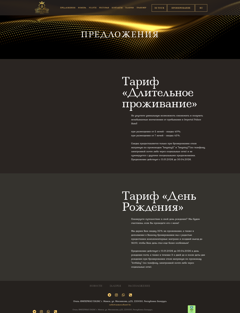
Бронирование (181, 8)
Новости (96, 286)
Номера (82, 8)
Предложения (67, 8)
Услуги (93, 8)
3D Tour (159, 8)
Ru (201, 8)
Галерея (129, 8)
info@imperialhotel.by (120, 304)
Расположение (139, 286)
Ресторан (104, 8)
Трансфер (141, 8)
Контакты (117, 8)
